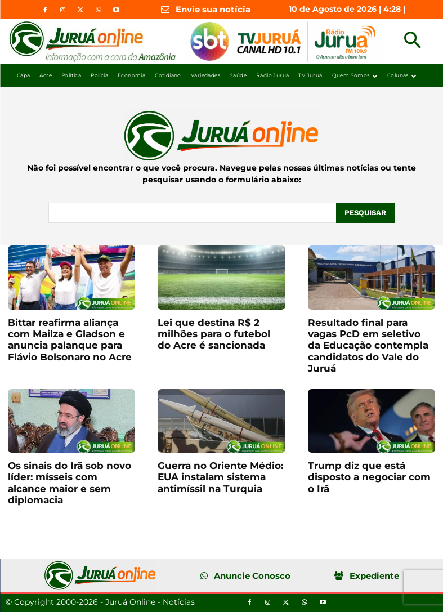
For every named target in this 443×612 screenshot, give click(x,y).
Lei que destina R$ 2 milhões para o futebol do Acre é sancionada (214, 334)
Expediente (374, 575)
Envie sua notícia (213, 9)
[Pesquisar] (365, 213)
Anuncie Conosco (252, 575)
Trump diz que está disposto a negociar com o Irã (369, 477)
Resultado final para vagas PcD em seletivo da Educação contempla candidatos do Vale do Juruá (368, 345)
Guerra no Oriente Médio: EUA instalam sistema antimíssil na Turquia (220, 477)
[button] (412, 41)
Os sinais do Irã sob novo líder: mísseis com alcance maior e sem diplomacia (69, 483)
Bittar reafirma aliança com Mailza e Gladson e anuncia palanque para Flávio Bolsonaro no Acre (70, 340)
